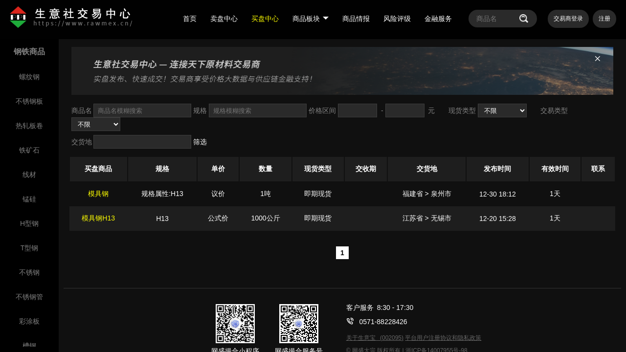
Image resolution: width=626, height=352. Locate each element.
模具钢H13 (98, 218)
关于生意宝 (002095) (374, 337)
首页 (190, 18)
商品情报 (356, 18)
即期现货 (318, 194)
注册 (604, 18)
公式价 (218, 218)
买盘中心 (265, 18)
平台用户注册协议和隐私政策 (443, 337)
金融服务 (438, 18)
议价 (218, 194)
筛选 (200, 142)
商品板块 (310, 18)
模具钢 (98, 194)
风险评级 (397, 18)
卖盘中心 (224, 18)
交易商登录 (568, 18)
